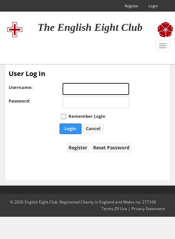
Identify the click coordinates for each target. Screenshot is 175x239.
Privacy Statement (148, 208)
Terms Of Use (114, 208)
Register (131, 5)
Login (153, 5)
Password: (15, 101)
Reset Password (111, 147)
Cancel (93, 128)
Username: (15, 87)
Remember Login (87, 116)
